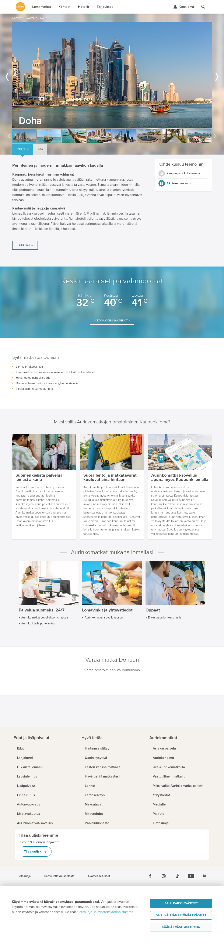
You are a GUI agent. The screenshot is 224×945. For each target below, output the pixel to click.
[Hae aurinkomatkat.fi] (203, 7)
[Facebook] (150, 876)
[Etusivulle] (20, 6)
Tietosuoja (24, 876)
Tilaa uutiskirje (35, 851)
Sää (40, 149)
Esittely (23, 149)
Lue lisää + (25, 245)
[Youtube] (191, 876)
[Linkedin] (204, 876)
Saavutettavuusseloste (59, 876)
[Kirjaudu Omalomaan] (183, 7)
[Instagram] (164, 876)
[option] (112, 75)
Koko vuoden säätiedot (111, 320)
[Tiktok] (177, 876)
